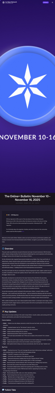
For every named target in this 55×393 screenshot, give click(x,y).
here (23, 231)
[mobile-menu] (52, 2)
